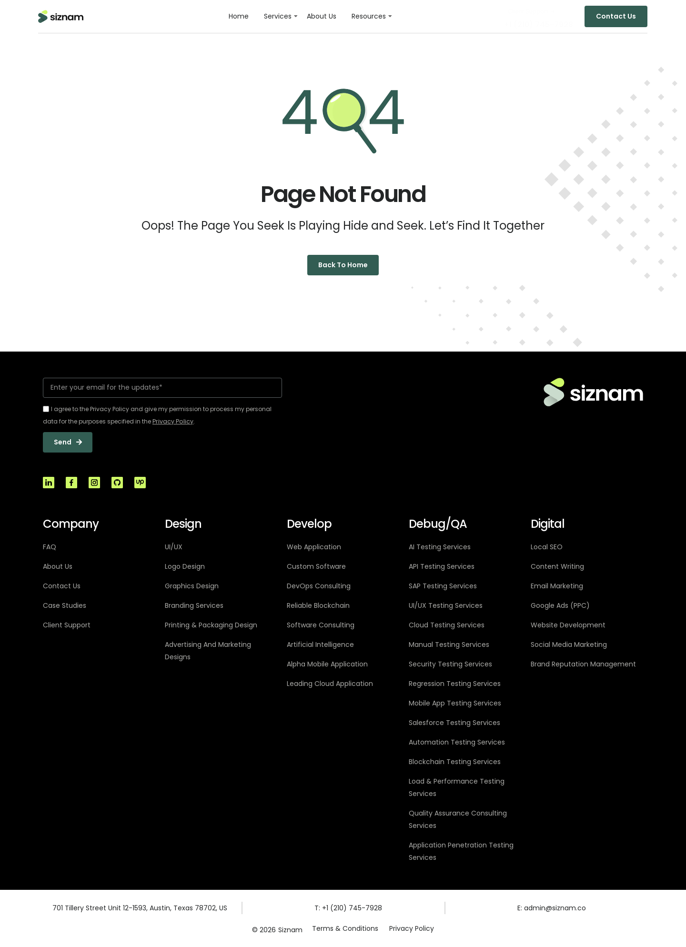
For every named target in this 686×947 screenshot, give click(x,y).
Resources (369, 16)
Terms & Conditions (345, 930)
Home (239, 16)
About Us (321, 16)
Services (278, 16)
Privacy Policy (412, 930)
